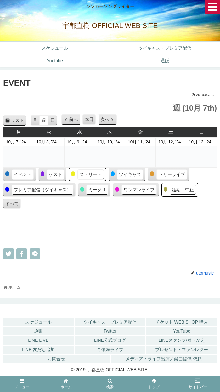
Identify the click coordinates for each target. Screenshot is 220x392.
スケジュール (38, 321)
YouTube (181, 331)
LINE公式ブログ (110, 340)
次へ (104, 119)
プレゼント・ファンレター (181, 349)
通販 (38, 331)
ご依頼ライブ (110, 349)
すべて (12, 203)
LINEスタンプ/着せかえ (182, 340)
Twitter (110, 331)
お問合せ (56, 358)
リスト (18, 121)
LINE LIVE (38, 340)
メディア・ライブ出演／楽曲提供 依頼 (164, 358)
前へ (73, 119)
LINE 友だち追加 (38, 349)
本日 (89, 119)
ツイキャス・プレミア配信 (110, 321)
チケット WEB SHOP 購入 (181, 321)
